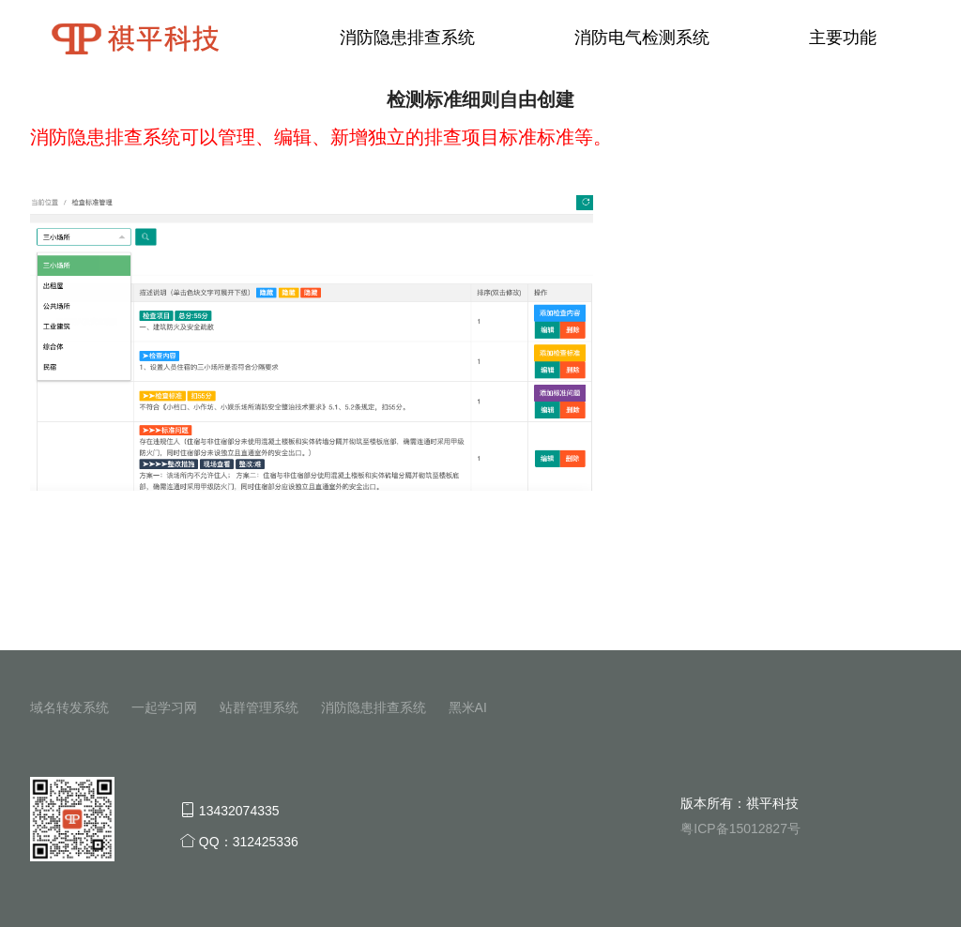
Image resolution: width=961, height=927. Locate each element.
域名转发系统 (69, 707)
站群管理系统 (259, 707)
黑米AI (468, 707)
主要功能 (843, 37)
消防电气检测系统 (641, 37)
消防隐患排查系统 (407, 37)
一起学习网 (164, 707)
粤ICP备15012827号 (740, 828)
